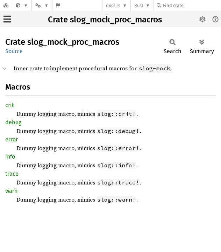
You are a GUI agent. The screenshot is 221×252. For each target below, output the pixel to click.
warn (11, 191)
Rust (138, 5)
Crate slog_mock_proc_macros (105, 19)
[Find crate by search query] (191, 5)
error (11, 139)
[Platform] (42, 5)
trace (12, 173)
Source (14, 51)
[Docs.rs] (6, 5)
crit (9, 105)
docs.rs (113, 5)
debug (13, 122)
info (10, 156)
